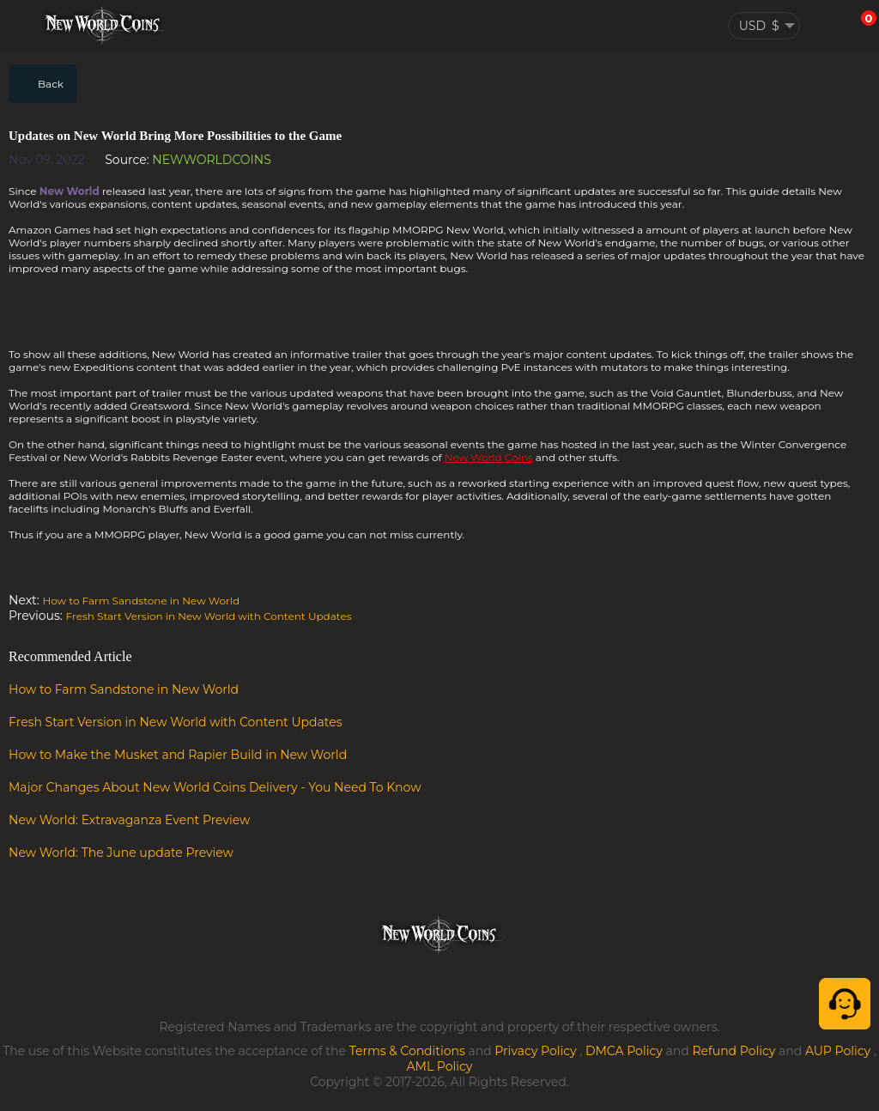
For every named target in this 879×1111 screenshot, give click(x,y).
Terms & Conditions (407, 1051)
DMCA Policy (624, 1051)
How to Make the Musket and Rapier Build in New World (178, 754)
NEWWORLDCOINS (211, 159)
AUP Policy (837, 1051)
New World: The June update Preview (121, 852)
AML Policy (440, 1066)
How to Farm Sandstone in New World (140, 600)
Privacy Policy (535, 1051)
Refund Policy (733, 1051)
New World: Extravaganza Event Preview (129, 820)
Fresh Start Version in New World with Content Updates (209, 616)
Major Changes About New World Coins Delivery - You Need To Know (215, 787)
